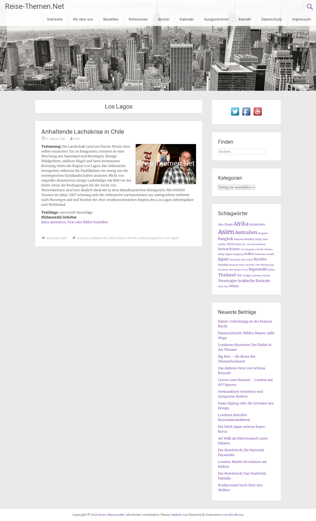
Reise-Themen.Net (34, 6)
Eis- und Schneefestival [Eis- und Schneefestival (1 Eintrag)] (254, 244)
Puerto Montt (127, 238)
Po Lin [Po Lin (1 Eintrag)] (245, 269)
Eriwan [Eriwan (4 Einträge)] (234, 249)
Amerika (52, 238)
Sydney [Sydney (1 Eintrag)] (271, 269)
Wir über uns (83, 19)
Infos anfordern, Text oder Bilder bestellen (74, 222)
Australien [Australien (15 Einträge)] (246, 232)
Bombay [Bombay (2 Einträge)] (249, 239)
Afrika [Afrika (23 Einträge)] (241, 224)
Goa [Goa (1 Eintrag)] (242, 249)
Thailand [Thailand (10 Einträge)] (227, 275)
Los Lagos (171, 238)
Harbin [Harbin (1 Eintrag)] (260, 249)
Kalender (187, 19)
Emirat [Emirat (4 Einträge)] (223, 249)
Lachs (142, 238)
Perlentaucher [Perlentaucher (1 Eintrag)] (267, 265)
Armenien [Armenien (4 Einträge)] (257, 224)
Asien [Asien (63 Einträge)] (226, 232)
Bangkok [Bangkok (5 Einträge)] (225, 239)
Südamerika (99, 238)
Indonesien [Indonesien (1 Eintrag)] (260, 254)
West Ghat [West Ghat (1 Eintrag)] (223, 286)
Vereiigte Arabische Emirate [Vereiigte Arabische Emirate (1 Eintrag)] (256, 275)
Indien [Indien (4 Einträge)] (249, 254)
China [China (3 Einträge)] (231, 244)
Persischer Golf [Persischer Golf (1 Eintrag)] (225, 269)
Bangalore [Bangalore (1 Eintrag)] (263, 233)
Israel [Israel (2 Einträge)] (270, 254)
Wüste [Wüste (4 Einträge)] (234, 286)
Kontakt (245, 19)
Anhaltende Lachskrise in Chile (82, 131)
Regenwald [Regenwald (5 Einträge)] (258, 269)
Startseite (55, 19)
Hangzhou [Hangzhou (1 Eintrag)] (250, 249)
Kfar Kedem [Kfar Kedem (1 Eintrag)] (247, 259)
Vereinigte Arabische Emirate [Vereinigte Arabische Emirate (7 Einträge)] (244, 280)
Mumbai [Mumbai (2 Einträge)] (223, 264)
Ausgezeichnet (216, 19)
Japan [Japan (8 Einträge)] (223, 259)
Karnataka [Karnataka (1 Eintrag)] (235, 259)
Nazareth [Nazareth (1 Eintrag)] (233, 265)
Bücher (163, 19)
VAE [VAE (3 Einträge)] (239, 275)
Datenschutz (271, 19)
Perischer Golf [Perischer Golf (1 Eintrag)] (252, 265)
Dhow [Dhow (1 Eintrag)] (238, 244)
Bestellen (110, 19)
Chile (63, 238)
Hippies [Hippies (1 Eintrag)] (228, 254)
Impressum (301, 19)
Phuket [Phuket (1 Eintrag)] (237, 269)
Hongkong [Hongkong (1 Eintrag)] (238, 254)
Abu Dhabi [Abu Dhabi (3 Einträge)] (225, 224)
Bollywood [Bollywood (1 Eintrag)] (239, 239)
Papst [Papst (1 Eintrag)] (242, 265)
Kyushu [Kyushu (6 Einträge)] (260, 259)
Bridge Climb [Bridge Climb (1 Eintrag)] (261, 239)
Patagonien (155, 238)
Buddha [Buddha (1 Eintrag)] (222, 244)
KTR (76, 139)
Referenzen (138, 19)
